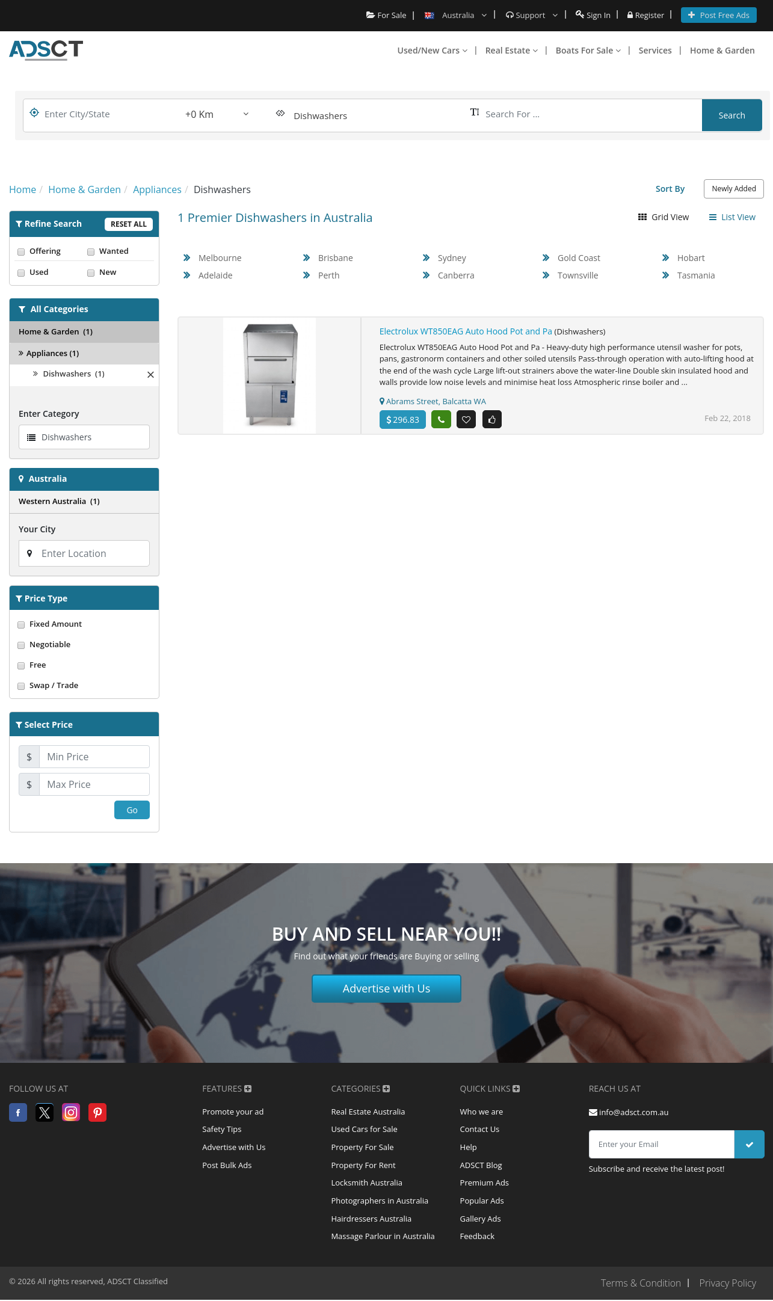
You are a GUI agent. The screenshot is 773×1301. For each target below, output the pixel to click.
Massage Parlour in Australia (382, 1238)
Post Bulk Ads (226, 1166)
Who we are (482, 1112)
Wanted (119, 250)
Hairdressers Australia (371, 1220)
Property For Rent (363, 1166)
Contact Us (480, 1130)
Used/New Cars (432, 50)
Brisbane (335, 257)
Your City (37, 529)
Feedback (477, 1238)
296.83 (402, 419)
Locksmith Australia (366, 1184)
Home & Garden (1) (56, 331)
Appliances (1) (49, 353)
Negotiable (84, 644)
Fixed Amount (84, 623)
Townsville (578, 275)
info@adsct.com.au (629, 1112)
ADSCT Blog (481, 1166)
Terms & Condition (640, 1284)
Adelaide (216, 275)
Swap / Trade (84, 685)
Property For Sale (362, 1148)
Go (132, 810)
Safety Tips (221, 1130)
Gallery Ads (480, 1220)
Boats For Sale (588, 50)
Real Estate (511, 50)
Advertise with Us (387, 988)
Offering (49, 250)
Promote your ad (232, 1112)
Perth (329, 275)
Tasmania (696, 275)
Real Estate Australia (368, 1112)
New (119, 271)
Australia (48, 478)
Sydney (452, 257)
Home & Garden (722, 50)
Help (468, 1148)
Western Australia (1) (59, 501)
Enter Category (49, 413)
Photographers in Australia (379, 1202)
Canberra (456, 275)
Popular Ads (482, 1202)
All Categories (59, 309)
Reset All (129, 224)
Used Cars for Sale (364, 1130)
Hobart (691, 257)
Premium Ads (485, 1184)
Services (655, 50)
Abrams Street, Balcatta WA (433, 401)
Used (49, 271)
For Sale (386, 15)
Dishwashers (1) (69, 373)
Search (732, 115)
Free (84, 664)
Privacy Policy (727, 1284)
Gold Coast (579, 257)
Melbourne (220, 257)
